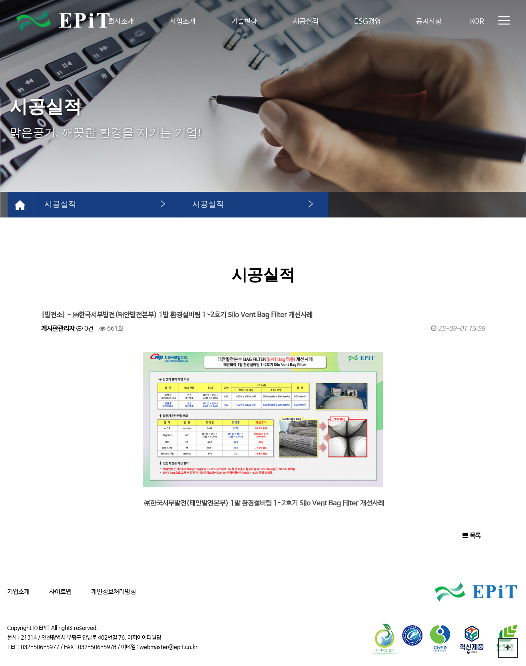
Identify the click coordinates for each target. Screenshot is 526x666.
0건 (85, 329)
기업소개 (18, 592)
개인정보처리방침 (113, 592)
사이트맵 (60, 592)
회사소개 (121, 22)
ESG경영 (367, 22)
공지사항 (429, 22)
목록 (471, 536)
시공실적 (306, 22)
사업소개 (182, 22)
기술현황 (244, 22)
